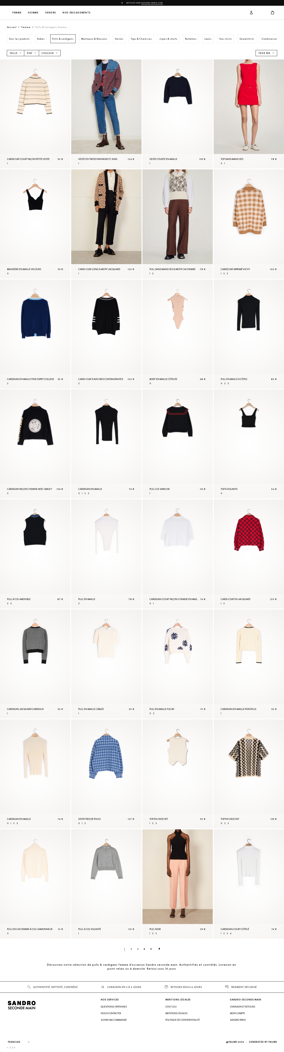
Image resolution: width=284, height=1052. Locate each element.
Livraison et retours (242, 1006)
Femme (45, 12)
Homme (62, 12)
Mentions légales (176, 1013)
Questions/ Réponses (114, 1006)
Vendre (79, 12)
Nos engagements (106, 12)
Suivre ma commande (114, 1020)
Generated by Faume (263, 1042)
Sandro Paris (238, 1020)
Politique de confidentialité (182, 1020)
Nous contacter (111, 1013)
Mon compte (237, 1013)
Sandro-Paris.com (152, 3)
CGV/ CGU (171, 1006)
